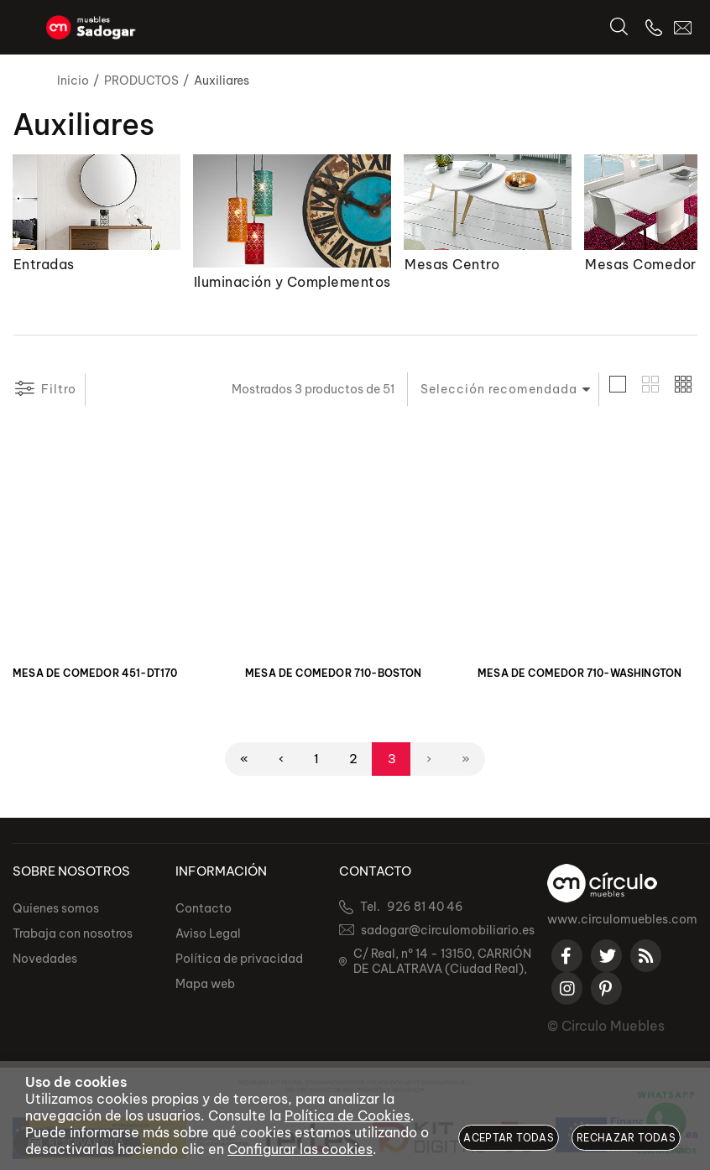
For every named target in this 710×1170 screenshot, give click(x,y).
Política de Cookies (347, 1115)
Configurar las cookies (300, 1149)
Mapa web (205, 984)
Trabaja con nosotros (73, 934)
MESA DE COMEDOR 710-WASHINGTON (579, 673)
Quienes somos (56, 909)
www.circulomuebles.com (622, 920)
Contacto (203, 909)
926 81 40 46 (425, 907)
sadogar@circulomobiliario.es (448, 931)
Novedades (45, 959)
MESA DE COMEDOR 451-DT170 (95, 673)
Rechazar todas (626, 1137)
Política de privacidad (239, 959)
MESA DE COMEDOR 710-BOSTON (333, 673)
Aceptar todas (508, 1137)
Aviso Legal (208, 934)
